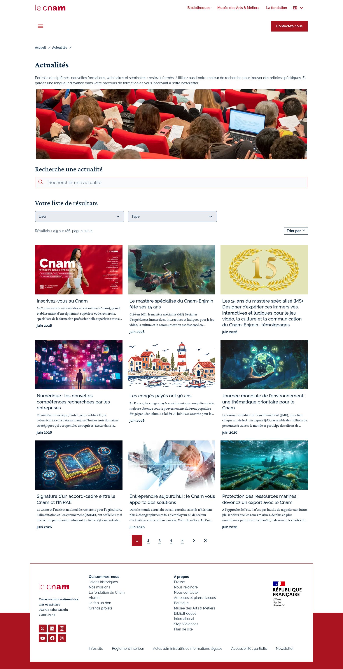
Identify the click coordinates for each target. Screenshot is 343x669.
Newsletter (285, 648)
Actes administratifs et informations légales (187, 648)
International (184, 619)
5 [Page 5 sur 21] (183, 540)
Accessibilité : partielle (249, 648)
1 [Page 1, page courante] (137, 540)
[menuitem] (199, 8)
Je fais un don (100, 603)
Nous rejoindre (186, 587)
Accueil (40, 47)
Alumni (94, 598)
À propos (181, 577)
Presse (179, 582)
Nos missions (99, 587)
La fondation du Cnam (107, 592)
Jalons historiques (103, 582)
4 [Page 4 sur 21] (171, 540)
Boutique (181, 603)
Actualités (59, 47)
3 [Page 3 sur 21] (160, 540)
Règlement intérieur (128, 648)
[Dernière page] (205, 540)
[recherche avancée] (176, 182)
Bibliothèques (185, 613)
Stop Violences (186, 624)
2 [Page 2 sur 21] (148, 540)
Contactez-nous (289, 26)
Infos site (96, 648)
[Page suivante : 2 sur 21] (194, 540)
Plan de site (183, 629)
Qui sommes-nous (104, 577)
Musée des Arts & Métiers (194, 608)
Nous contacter (186, 592)
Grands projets (100, 608)
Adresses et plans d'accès (195, 598)
